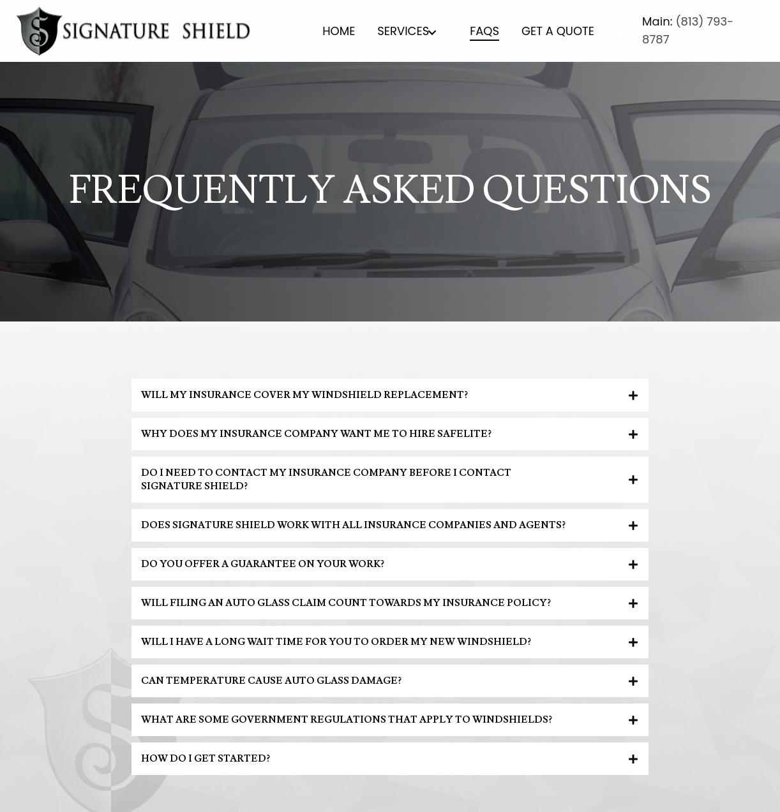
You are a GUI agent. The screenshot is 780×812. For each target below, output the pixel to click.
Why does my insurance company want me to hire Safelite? (316, 434)
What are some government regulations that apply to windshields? (346, 720)
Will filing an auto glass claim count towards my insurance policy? (346, 603)
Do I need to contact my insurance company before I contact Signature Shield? (326, 479)
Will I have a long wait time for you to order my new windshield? (336, 642)
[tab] (390, 395)
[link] (338, 32)
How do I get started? (205, 759)
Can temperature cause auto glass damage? (271, 681)
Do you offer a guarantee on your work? (262, 564)
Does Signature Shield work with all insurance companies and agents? (353, 525)
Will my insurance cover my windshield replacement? (304, 395)
